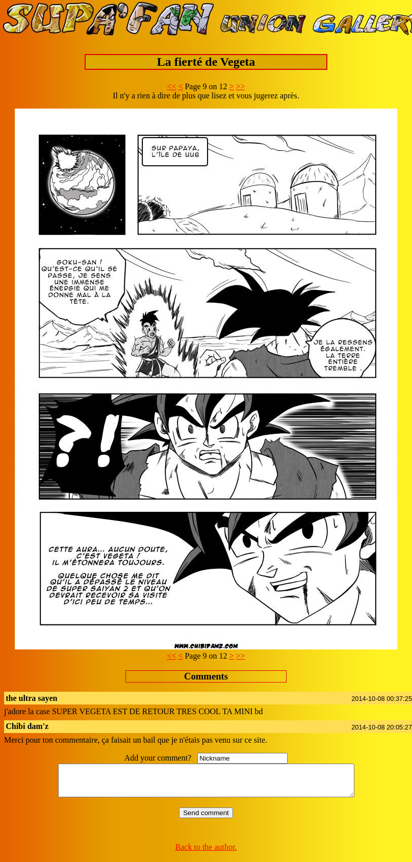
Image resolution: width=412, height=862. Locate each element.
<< (171, 86)
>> (240, 86)
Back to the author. (206, 853)
